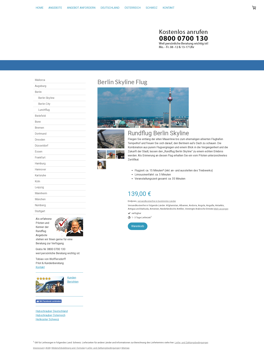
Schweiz (152, 7)
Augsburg (40, 86)
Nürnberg (40, 205)
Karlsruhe (40, 175)
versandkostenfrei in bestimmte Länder (157, 201)
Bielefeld (40, 115)
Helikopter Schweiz (47, 319)
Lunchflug (44, 109)
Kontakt (168, 7)
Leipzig (39, 187)
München (40, 199)
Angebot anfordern (81, 7)
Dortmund (40, 133)
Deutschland (110, 7)
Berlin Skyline (46, 97)
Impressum (38, 348)
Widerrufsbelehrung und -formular (68, 348)
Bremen (39, 127)
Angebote (55, 7)
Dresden (40, 139)
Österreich (133, 7)
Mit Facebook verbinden (48, 301)
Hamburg (40, 163)
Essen (38, 151)
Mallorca (40, 80)
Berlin (38, 92)
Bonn (38, 121)
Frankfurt (40, 157)
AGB (48, 348)
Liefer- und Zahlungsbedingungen (191, 342)
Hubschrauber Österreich (50, 315)
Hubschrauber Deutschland (52, 311)
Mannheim (41, 193)
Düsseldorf (41, 145)
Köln (37, 181)
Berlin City (44, 103)
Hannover (40, 169)
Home (39, 7)
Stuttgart (40, 211)
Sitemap (126, 348)
